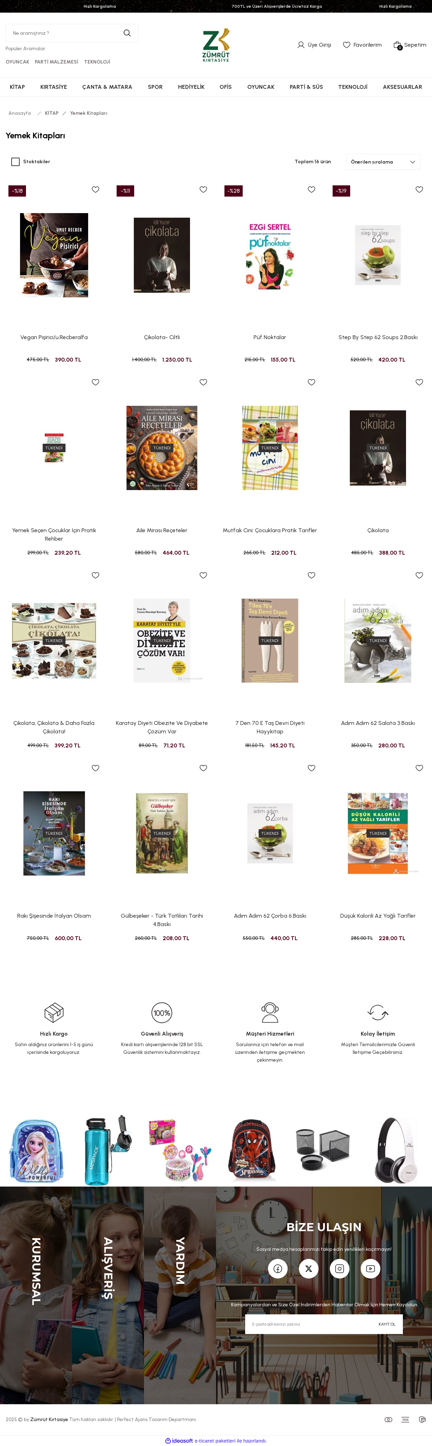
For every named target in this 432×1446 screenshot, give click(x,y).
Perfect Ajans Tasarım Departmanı (156, 1419)
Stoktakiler (36, 162)
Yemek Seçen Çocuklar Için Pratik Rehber (54, 534)
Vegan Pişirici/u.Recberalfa (54, 337)
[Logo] (216, 44)
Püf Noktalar (270, 337)
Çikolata (378, 530)
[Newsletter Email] (323, 1324)
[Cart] (409, 45)
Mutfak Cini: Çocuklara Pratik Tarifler (270, 530)
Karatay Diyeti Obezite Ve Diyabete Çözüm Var (162, 727)
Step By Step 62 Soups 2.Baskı (378, 337)
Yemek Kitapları (88, 113)
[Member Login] (314, 45)
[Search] (72, 33)
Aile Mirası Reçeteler (162, 530)
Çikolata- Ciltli (162, 337)
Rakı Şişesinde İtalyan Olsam (54, 915)
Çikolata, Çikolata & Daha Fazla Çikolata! (53, 727)
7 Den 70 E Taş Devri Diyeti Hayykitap (270, 727)
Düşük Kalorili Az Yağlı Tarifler (378, 915)
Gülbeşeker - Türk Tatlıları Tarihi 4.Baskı (162, 919)
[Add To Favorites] (95, 189)
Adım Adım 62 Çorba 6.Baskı (270, 915)
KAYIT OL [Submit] (387, 1324)
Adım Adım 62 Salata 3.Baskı (378, 723)
